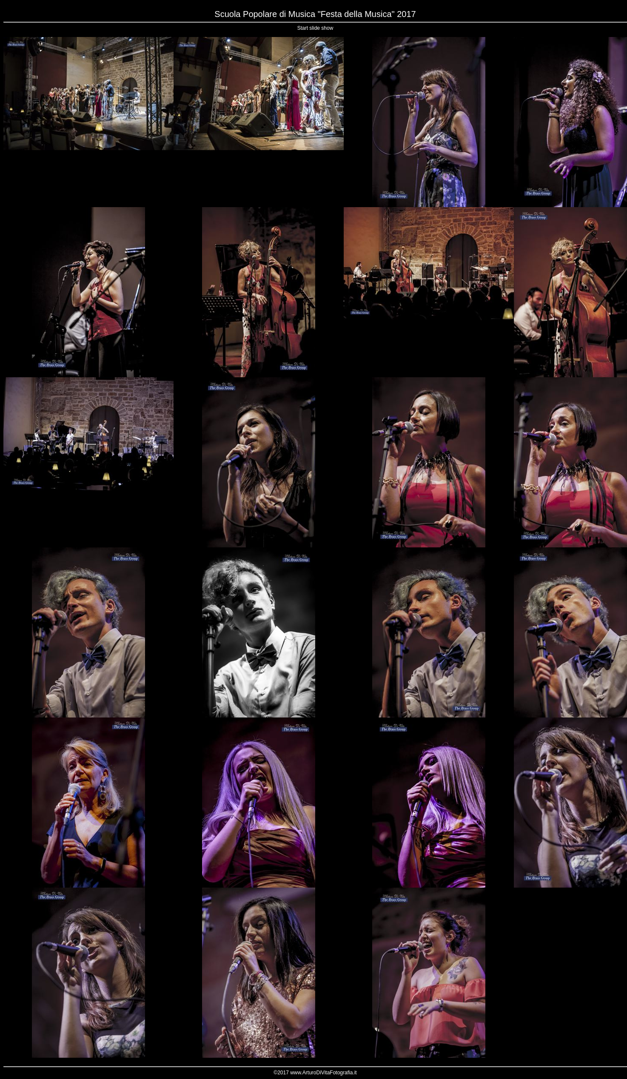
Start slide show (315, 28)
